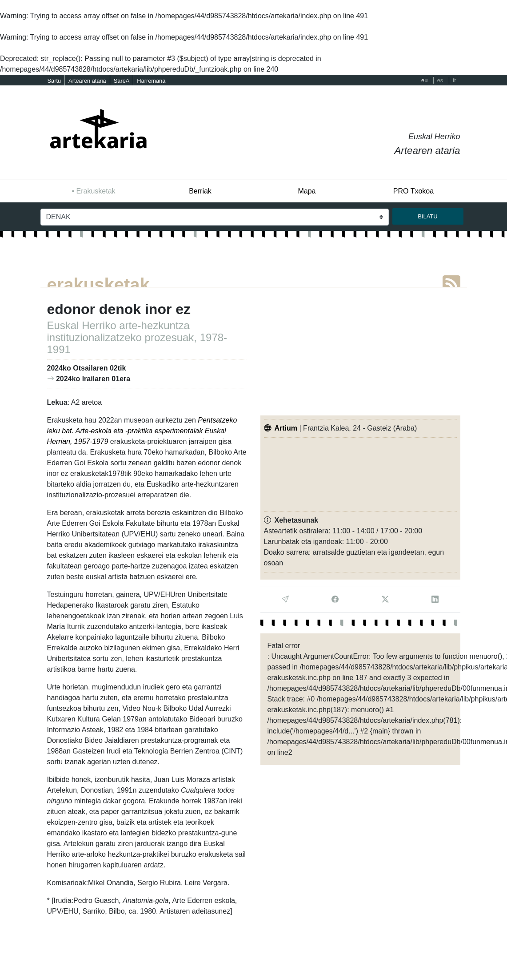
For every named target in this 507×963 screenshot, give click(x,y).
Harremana (151, 80)
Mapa (306, 191)
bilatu (427, 216)
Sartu (54, 80)
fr (454, 80)
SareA (122, 80)
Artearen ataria (87, 80)
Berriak (200, 191)
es (440, 80)
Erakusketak (96, 191)
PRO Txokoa (413, 191)
